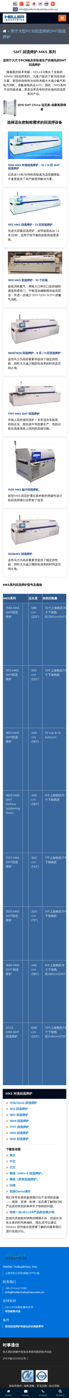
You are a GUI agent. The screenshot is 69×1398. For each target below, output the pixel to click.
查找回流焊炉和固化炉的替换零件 (24, 1326)
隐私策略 (29, 1385)
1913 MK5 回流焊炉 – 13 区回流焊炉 (30, 224)
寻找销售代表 (12, 1311)
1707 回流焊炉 (19, 1127)
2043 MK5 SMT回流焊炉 (12, 1032)
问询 (12, 1185)
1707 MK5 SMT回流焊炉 (12, 862)
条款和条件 (15, 1385)
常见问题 (42, 1385)
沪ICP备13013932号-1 (15, 1358)
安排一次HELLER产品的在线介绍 (32, 1212)
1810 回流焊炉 (19, 1115)
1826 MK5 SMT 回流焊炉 (12, 970)
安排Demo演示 (20, 1191)
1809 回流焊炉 (19, 1121)
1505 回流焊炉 (19, 1133)
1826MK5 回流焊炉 (20, 554)
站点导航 (54, 1385)
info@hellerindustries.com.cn (35, 9)
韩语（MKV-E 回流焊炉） (27, 1173)
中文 (12, 1161)
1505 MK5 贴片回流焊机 (23, 489)
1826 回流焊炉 (19, 1139)
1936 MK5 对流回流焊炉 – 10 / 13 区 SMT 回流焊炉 (34, 166)
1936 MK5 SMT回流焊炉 (12, 612)
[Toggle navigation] (62, 18)
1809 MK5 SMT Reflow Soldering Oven (13, 804)
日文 (12, 1167)
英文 (12, 1155)
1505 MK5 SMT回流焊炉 (12, 916)
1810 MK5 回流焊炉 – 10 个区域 (27, 280)
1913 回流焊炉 (19, 1109)
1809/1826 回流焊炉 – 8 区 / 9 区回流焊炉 (34, 353)
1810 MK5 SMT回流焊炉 (12, 737)
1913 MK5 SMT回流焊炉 (12, 675)
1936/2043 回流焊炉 (23, 1103)
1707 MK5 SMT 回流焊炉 (24, 413)
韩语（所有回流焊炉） (24, 1179)
